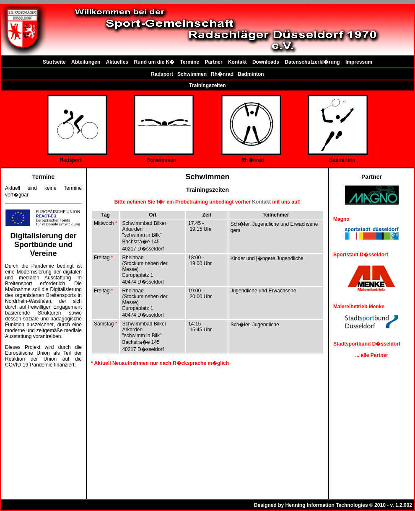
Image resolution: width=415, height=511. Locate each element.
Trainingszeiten (207, 85)
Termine (189, 62)
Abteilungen (85, 62)
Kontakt (237, 62)
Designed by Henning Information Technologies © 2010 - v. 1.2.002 (333, 505)
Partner (214, 62)
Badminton (251, 74)
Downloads (265, 62)
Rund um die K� (154, 62)
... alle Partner (371, 355)
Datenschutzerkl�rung (312, 62)
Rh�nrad (222, 74)
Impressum (358, 62)
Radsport (162, 74)
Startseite (54, 62)
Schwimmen (192, 74)
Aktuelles (117, 62)
